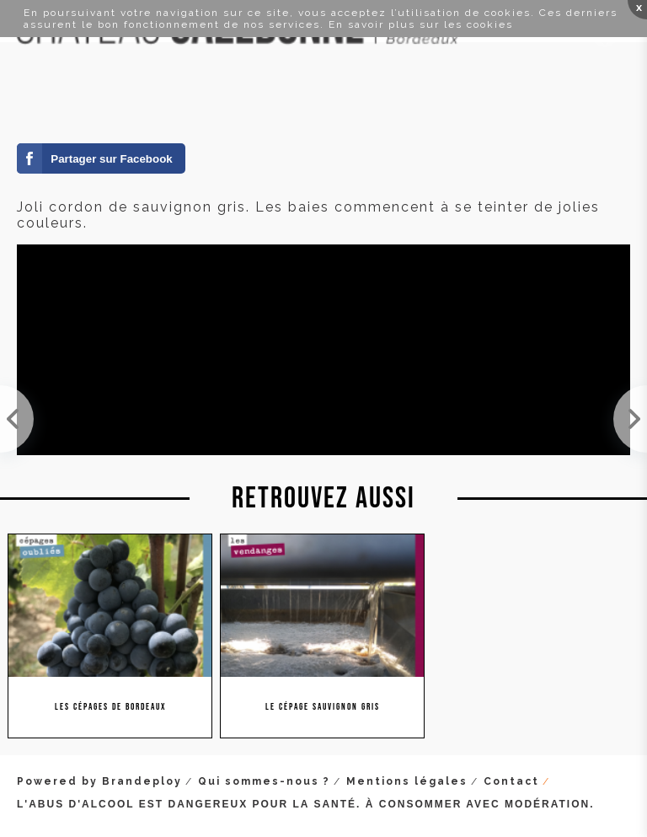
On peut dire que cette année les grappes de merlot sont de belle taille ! (17, 419)
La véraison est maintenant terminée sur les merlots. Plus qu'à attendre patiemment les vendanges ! (630, 419)
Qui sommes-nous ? (264, 781)
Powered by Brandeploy (99, 781)
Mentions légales (407, 781)
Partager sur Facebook (111, 159)
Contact (511, 781)
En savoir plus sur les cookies (421, 24)
